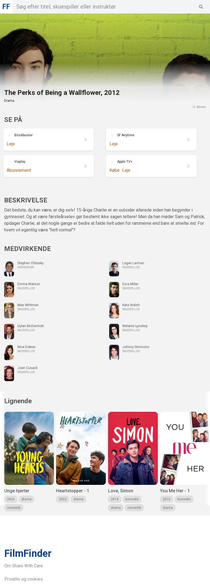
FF (6, 7)
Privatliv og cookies (23, 579)
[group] (29, 461)
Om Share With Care (23, 565)
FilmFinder (27, 553)
